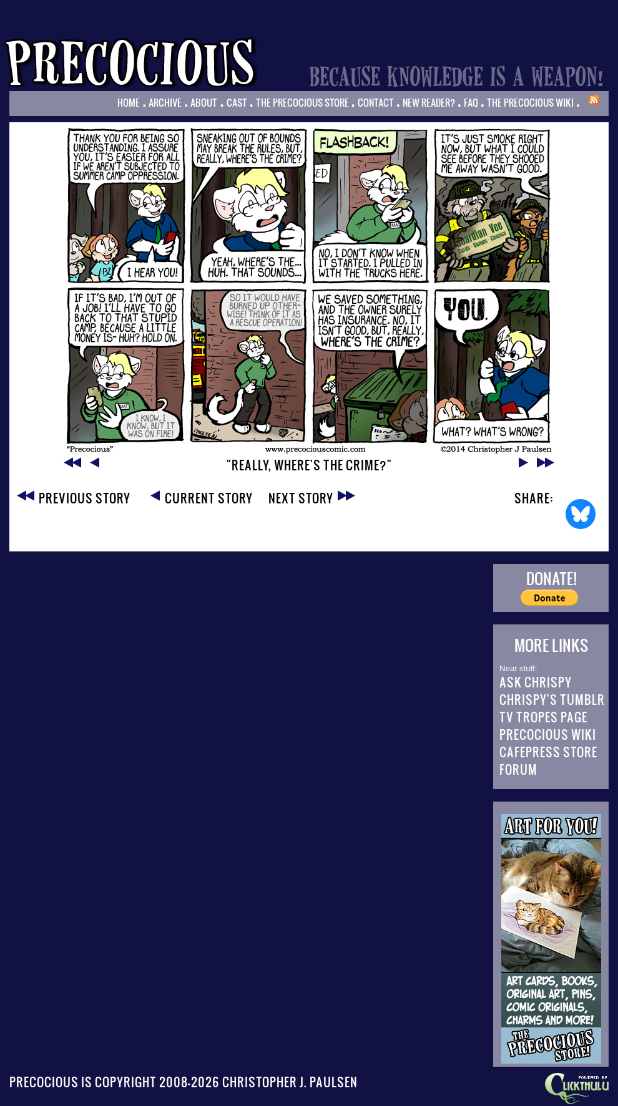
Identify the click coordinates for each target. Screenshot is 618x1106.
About (203, 102)
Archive (165, 102)
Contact (376, 102)
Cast (237, 102)
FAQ (471, 102)
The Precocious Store (302, 102)
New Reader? (429, 102)
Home (128, 102)
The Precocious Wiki (530, 102)
